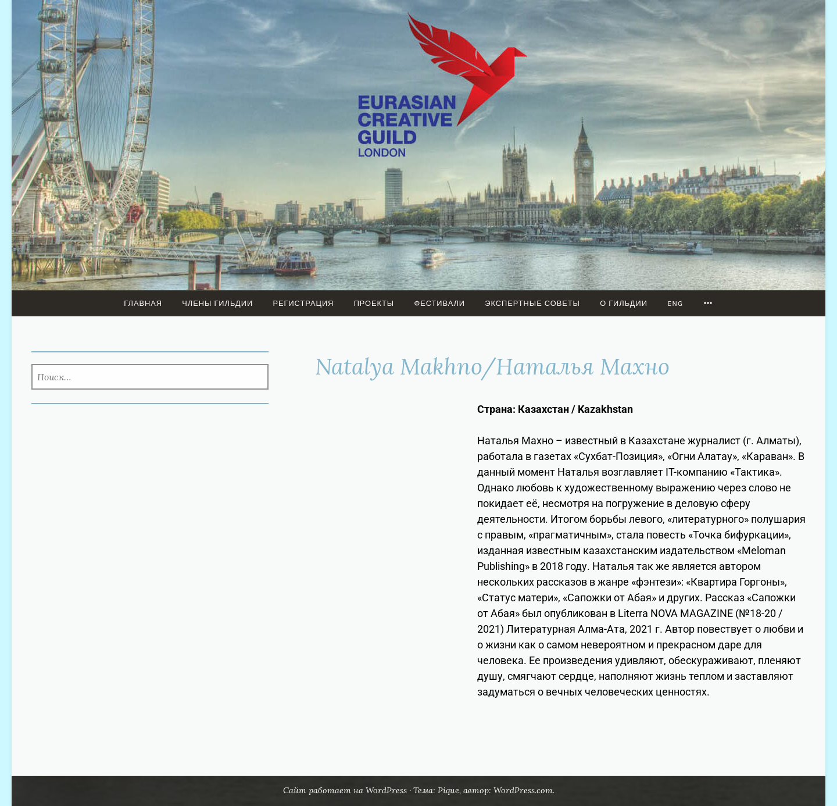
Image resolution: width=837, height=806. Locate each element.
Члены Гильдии (217, 303)
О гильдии (624, 303)
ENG (675, 303)
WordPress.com (523, 790)
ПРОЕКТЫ (374, 303)
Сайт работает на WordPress (345, 790)
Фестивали (439, 303)
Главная (143, 303)
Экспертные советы (532, 303)
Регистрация (303, 303)
